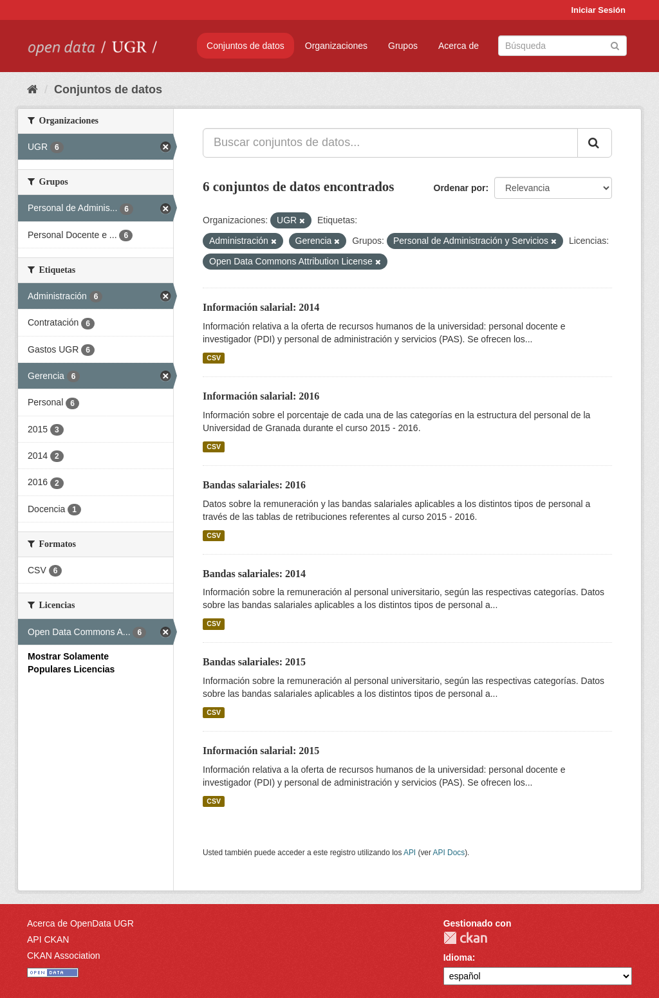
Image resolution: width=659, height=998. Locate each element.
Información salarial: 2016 (261, 396)
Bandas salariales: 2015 (254, 661)
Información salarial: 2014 (261, 307)
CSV (214, 358)
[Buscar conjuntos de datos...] (390, 143)
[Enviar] (614, 44)
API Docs (449, 852)
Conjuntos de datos (245, 46)
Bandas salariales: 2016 (254, 484)
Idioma (457, 957)
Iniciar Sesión (598, 10)
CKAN (465, 938)
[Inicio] (32, 89)
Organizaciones (336, 46)
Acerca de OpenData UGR (80, 923)
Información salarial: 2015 (261, 750)
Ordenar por (460, 188)
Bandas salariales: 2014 (254, 573)
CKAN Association (63, 955)
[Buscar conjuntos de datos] (562, 45)
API (410, 852)
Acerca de (458, 46)
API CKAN (48, 939)
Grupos (403, 46)
